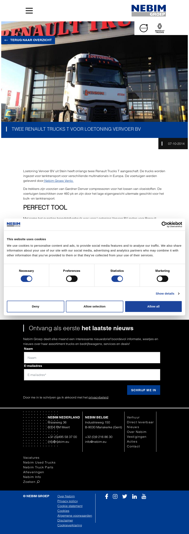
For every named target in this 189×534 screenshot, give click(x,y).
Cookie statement (69, 506)
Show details (165, 293)
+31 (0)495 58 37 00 (62, 437)
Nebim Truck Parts (38, 467)
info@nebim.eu (58, 442)
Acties (132, 441)
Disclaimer (65, 520)
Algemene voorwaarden (74, 515)
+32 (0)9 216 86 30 (98, 437)
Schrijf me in (143, 390)
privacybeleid (98, 397)
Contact (133, 446)
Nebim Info (32, 477)
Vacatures (31, 457)
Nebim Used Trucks (39, 462)
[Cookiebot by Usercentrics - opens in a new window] (164, 224)
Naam (28, 349)
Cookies (63, 511)
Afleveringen (33, 472)
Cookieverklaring (69, 525)
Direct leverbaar (140, 422)
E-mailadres (33, 366)
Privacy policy (67, 501)
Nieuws (133, 427)
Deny (35, 306)
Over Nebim (136, 432)
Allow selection (94, 306)
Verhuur (133, 417)
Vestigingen (136, 437)
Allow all (153, 306)
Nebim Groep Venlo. (59, 181)
